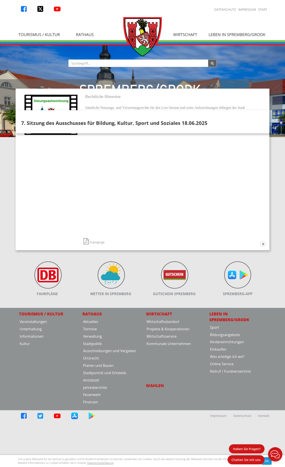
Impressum (247, 9)
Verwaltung (92, 391)
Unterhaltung (31, 383)
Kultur (25, 398)
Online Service (222, 418)
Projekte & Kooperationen (168, 383)
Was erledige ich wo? (227, 411)
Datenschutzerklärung (100, 463)
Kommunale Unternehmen (169, 398)
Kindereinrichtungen (227, 396)
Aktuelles (90, 376)
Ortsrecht (91, 413)
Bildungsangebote (225, 389)
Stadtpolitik (92, 398)
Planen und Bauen (98, 420)
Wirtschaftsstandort (163, 376)
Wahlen (155, 440)
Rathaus (85, 34)
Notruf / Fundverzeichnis (230, 426)
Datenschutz (225, 9)
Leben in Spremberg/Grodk (237, 34)
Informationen (32, 391)
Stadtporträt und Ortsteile (104, 427)
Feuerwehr (92, 449)
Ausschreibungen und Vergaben (109, 405)
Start (262, 9)
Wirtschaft (185, 34)
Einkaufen (218, 404)
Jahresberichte (95, 442)
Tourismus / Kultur (39, 34)
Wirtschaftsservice (162, 391)
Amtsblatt (91, 434)
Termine (90, 383)
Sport (214, 382)
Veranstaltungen (33, 376)
